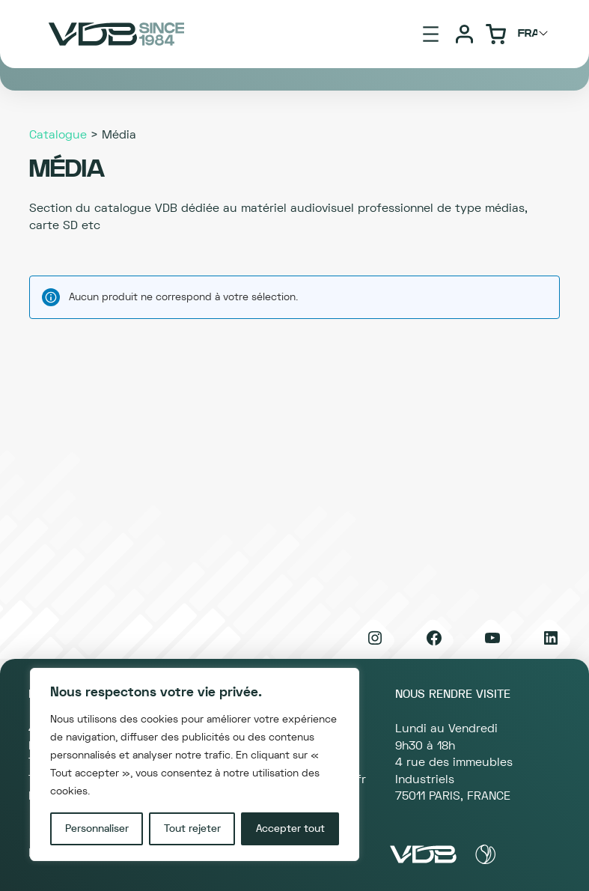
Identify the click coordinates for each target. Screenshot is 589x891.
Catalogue (58, 135)
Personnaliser (97, 829)
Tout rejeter (192, 829)
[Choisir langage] (535, 33)
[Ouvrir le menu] (431, 34)
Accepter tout (290, 829)
